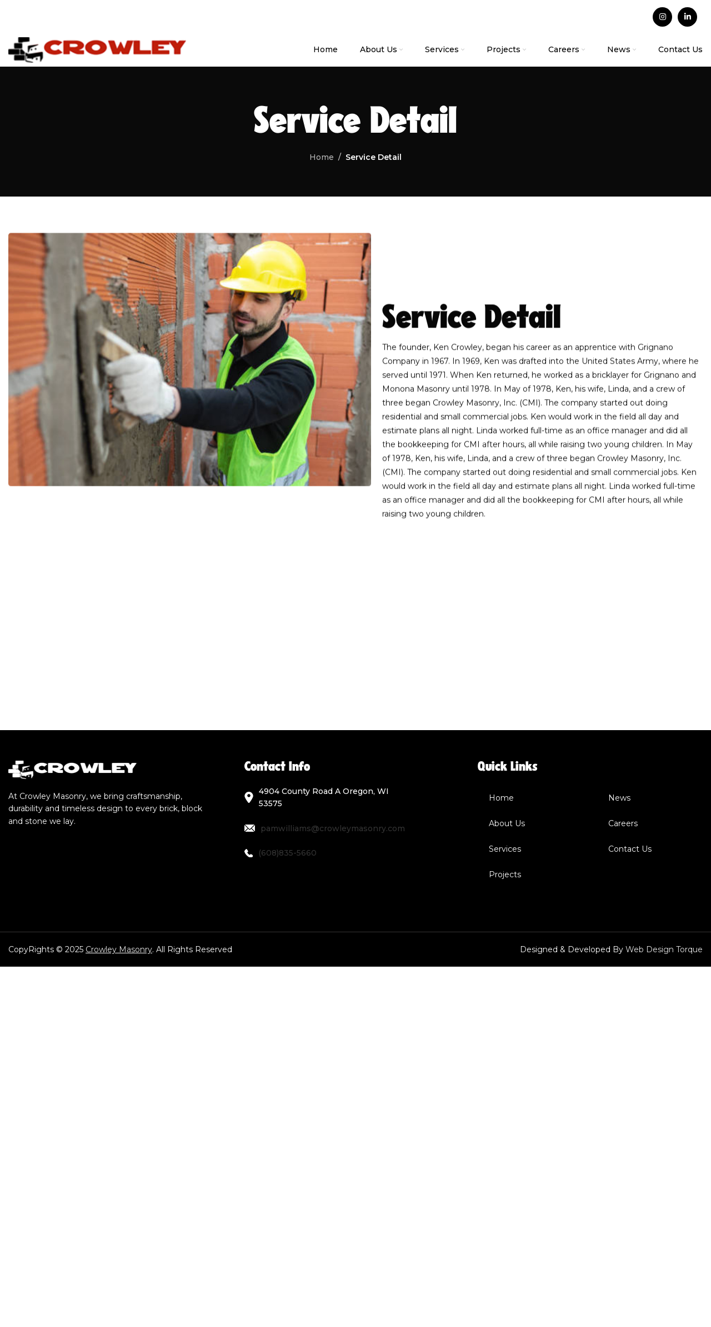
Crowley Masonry (119, 949)
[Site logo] (97, 49)
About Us (507, 823)
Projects (505, 874)
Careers (623, 823)
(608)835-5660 (287, 853)
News (619, 798)
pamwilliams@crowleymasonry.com (333, 828)
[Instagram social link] (662, 17)
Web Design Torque (664, 949)
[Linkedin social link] (687, 17)
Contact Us (630, 849)
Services (505, 849)
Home (501, 798)
